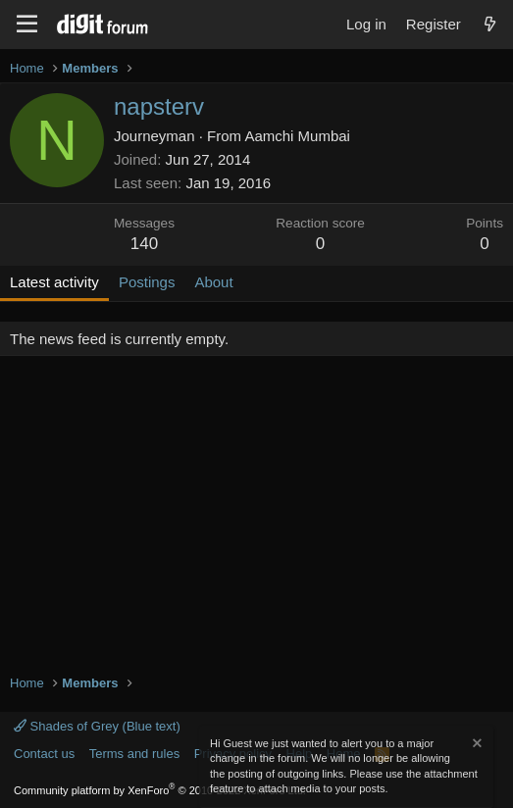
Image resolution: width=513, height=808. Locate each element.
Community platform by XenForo (160, 790)
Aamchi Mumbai (297, 135)
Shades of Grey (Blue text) (97, 726)
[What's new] (490, 24)
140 (144, 243)
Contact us (44, 753)
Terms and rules (134, 753)
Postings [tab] (147, 282)
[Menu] (27, 24)
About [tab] (213, 282)
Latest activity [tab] (54, 282)
